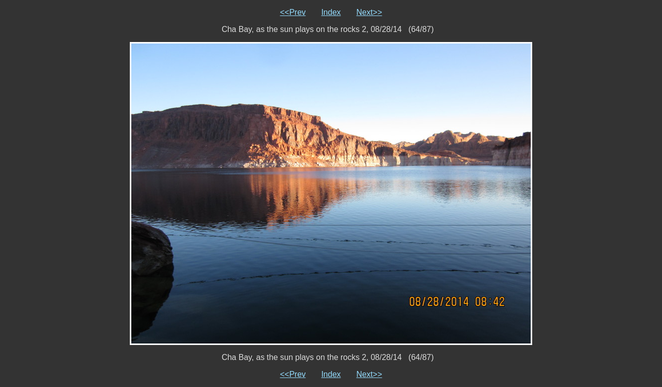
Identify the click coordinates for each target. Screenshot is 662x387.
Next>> (369, 12)
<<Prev (293, 12)
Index (330, 12)
